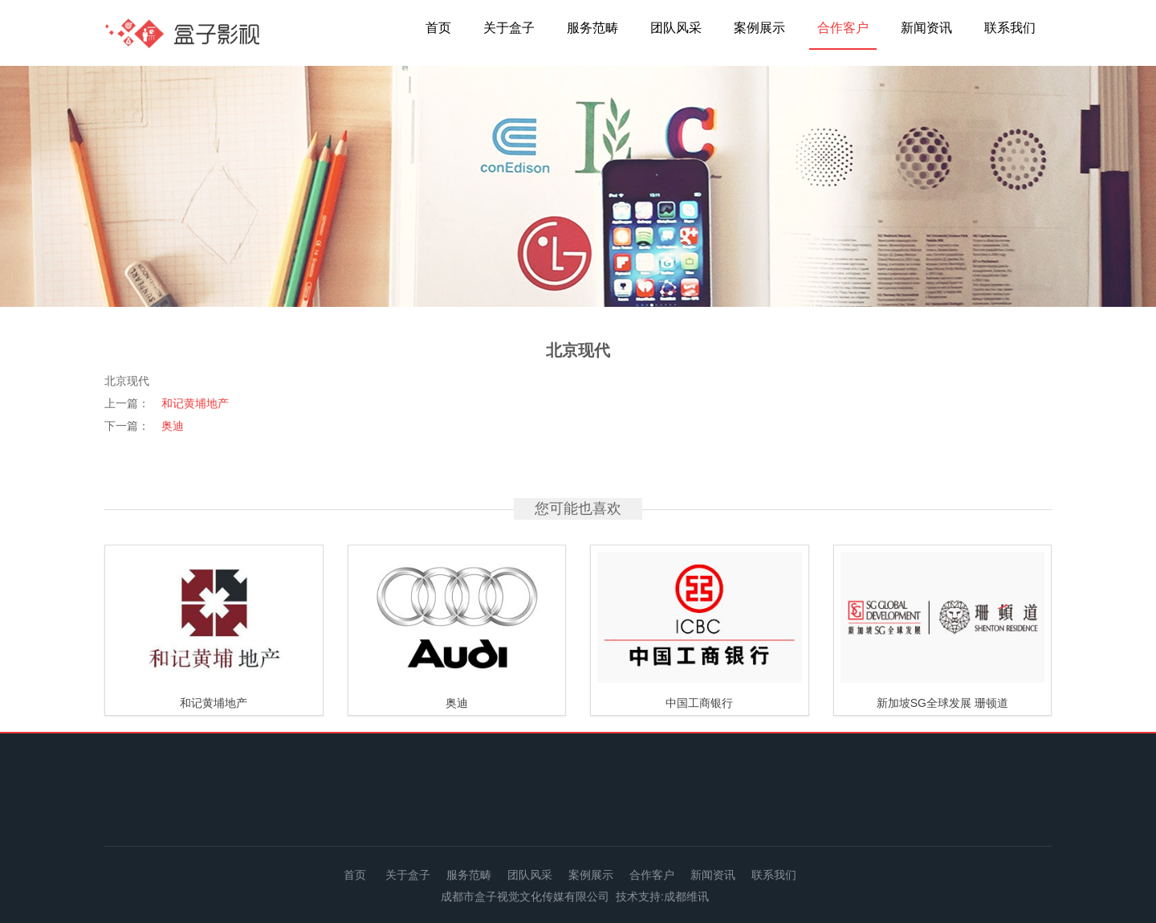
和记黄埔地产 (195, 403)
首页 (438, 28)
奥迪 (172, 425)
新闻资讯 (926, 28)
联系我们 (1010, 28)
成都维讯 (686, 896)
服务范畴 (592, 28)
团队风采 (676, 28)
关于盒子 (509, 28)
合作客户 (843, 28)
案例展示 (759, 28)
